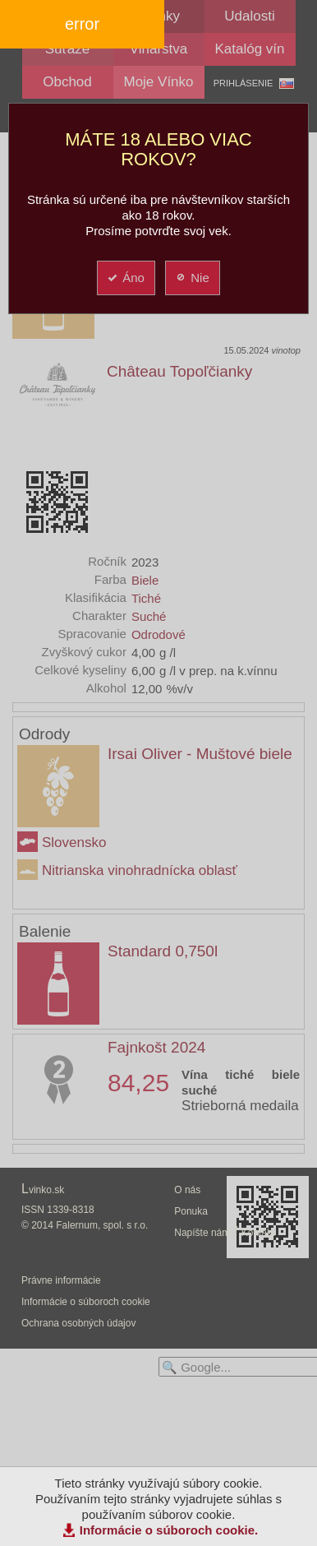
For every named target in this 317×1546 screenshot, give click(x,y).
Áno (125, 278)
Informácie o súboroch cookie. (169, 1530)
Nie (191, 278)
